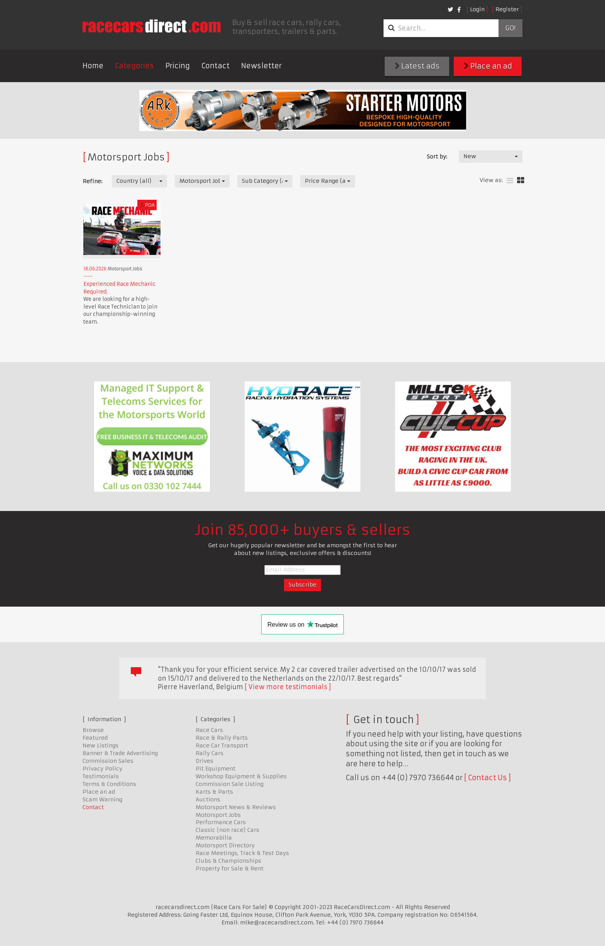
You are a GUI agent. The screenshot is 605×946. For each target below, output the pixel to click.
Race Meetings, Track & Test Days (242, 853)
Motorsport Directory (225, 845)
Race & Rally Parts (222, 737)
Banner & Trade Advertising (120, 753)
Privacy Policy (102, 768)
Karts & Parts (214, 791)
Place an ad (488, 66)
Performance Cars (221, 822)
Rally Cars (209, 753)
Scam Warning (102, 799)
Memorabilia (214, 837)
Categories (134, 65)
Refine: (92, 181)
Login (477, 9)
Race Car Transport (222, 745)
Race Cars (209, 730)
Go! (510, 28)
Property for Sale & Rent (230, 868)
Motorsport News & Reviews (236, 807)
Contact (215, 65)
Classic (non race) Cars (227, 829)
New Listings (100, 745)
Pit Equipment (215, 768)
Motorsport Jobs (218, 814)
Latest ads (417, 66)
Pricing (178, 65)
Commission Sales (108, 760)
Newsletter (261, 65)
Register (507, 9)
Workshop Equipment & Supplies (241, 776)
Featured (95, 737)
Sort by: (437, 156)
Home (93, 65)
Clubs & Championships (228, 860)
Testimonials (101, 776)
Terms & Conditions (109, 784)
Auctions (208, 799)
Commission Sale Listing (230, 784)
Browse (93, 730)
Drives (204, 760)
